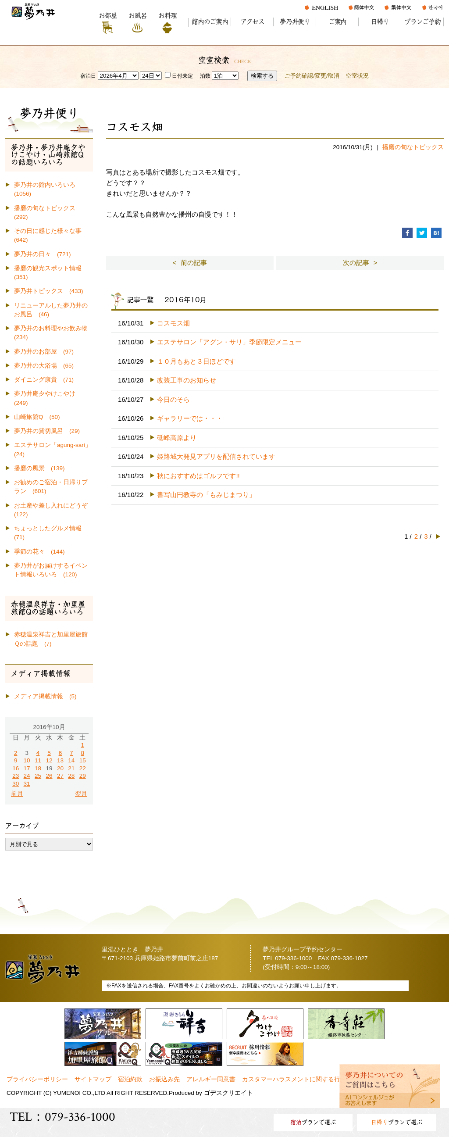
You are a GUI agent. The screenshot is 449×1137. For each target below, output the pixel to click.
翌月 (81, 793)
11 (38, 760)
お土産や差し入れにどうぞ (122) (53, 510)
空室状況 (357, 75)
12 (49, 760)
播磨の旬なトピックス (413, 147)
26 (49, 775)
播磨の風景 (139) (39, 468)
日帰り (380, 21)
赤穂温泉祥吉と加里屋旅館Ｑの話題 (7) (51, 639)
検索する (262, 75)
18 (38, 768)
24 (27, 775)
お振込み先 (164, 1079)
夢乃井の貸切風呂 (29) (47, 431)
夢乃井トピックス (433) (48, 291)
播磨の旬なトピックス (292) (48, 212)
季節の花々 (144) (39, 551)
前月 (17, 793)
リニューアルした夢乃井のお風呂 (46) (51, 310)
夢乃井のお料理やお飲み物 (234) (53, 332)
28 (71, 775)
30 (15, 783)
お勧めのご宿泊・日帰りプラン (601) (51, 486)
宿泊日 (88, 76)
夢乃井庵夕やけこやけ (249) (48, 398)
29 (82, 775)
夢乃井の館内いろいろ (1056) (48, 189)
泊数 (205, 76)
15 (82, 760)
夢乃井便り (295, 21)
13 (60, 760)
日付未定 (179, 76)
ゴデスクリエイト (228, 1093)
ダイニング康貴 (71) (44, 379)
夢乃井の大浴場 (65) (44, 365)
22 (82, 768)
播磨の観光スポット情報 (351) (51, 272)
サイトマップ (93, 1079)
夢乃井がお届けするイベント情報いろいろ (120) (51, 570)
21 (71, 768)
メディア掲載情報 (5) (45, 696)
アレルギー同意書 (210, 1079)
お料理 (167, 15)
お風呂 (137, 15)
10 (27, 760)
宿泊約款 (130, 1079)
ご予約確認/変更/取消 (312, 75)
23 (15, 775)
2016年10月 (49, 727)
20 (60, 768)
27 (60, 775)
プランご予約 (422, 21)
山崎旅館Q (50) (37, 417)
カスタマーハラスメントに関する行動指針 (300, 1079)
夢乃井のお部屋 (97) (44, 351)
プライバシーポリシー (37, 1079)
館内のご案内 (210, 21)
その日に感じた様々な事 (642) (51, 235)
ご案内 (337, 21)
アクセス (252, 21)
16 (15, 768)
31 (27, 783)
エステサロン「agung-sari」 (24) (53, 449)
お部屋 (108, 15)
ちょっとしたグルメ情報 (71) (51, 532)
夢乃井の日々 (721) (42, 254)
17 (27, 768)
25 (38, 775)
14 (71, 760)
